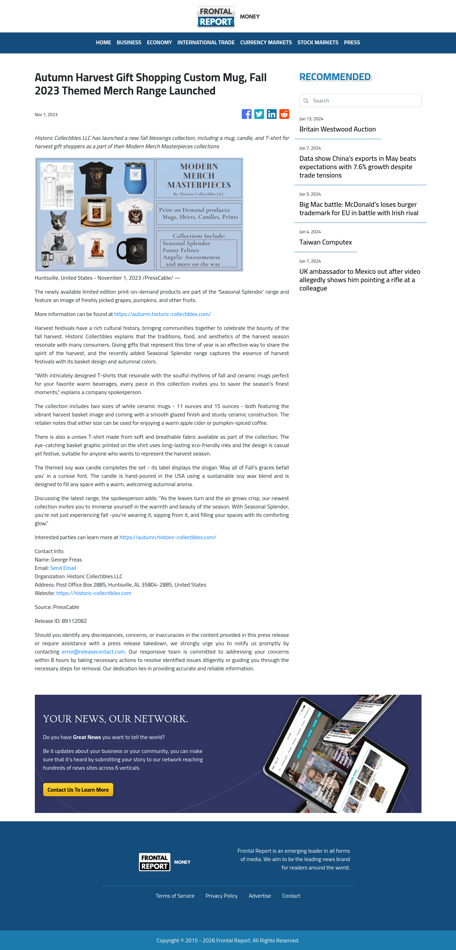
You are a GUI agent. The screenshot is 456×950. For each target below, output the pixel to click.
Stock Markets (318, 42)
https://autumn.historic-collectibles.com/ (162, 314)
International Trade (206, 42)
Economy (159, 42)
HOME (103, 42)
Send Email (63, 568)
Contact (291, 895)
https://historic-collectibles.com (93, 593)
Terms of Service (175, 895)
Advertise (260, 895)
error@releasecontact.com (93, 651)
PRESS (352, 42)
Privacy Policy (222, 895)
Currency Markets (266, 42)
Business (129, 42)
